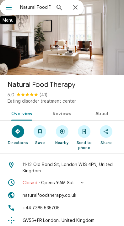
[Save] (40, 134)
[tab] (20, 113)
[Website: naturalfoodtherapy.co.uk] (62, 195)
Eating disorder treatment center (42, 101)
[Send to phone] (84, 137)
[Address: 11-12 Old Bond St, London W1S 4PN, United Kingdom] (62, 167)
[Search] (59, 8)
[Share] (106, 134)
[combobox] (35, 7)
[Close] (75, 8)
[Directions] (18, 134)
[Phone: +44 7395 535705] (62, 208)
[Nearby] (62, 134)
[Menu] (9, 8)
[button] (62, 182)
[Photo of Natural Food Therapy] (62, 37)
